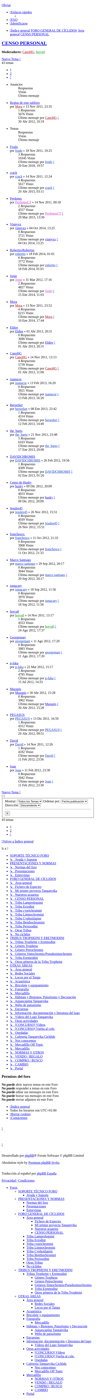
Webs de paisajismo (48, 1334)
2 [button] (11, 73)
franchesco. (17, 534)
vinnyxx (20, 228)
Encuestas (33, 1337)
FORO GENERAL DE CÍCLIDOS (41, 1214)
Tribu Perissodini (37, 1259)
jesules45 (21, 512)
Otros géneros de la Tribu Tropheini (58, 1292)
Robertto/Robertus (22, 250)
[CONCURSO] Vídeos (50, 1352)
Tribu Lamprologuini (40, 1236)
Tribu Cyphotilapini (39, 1251)
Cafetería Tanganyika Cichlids (46, 1363)
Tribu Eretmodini (46, 1289)
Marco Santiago (20, 560)
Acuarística (33, 1311)
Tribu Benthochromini (41, 1255)
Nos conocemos (45, 1367)
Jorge (13, 276)
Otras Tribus (34, 1262)
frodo (18, 150)
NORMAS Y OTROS (49, 1378)
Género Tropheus (46, 1277)
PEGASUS (17, 715)
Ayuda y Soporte (37, 1195)
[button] (10, 77)
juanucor (15, 379)
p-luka (14, 663)
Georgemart (18, 637)
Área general (34, 1217)
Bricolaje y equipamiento (43, 1315)
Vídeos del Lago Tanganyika (54, 1345)
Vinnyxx (15, 224)
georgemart (22, 641)
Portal (30, 1393)
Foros (13, 1187)
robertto (20, 254)
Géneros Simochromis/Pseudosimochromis (63, 1285)
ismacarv (16, 585)
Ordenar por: (65, 801)
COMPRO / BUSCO (48, 1386)
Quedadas (41, 1360)
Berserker (16, 405)
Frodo (14, 147)
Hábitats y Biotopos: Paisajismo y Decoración (56, 1326)
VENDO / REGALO (48, 1382)
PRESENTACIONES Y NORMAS (41, 1199)
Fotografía (33, 1319)
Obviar (6, 5)
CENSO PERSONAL (24, 43)
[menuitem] (14, 19)
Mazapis (15, 689)
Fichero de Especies (48, 1221)
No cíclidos (33, 1266)
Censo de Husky (21, 482)
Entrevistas (33, 1210)
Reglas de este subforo (25, 103)
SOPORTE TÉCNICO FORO (37, 1191)
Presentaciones (36, 1206)
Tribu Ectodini (36, 1240)
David (14, 740)
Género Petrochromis (49, 1281)
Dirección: (23, 805)
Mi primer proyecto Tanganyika (56, 1225)
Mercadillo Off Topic (49, 1371)
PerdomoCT (23, 202)
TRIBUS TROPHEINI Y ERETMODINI (45, 1270)
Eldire (14, 327)
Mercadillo (42, 1322)
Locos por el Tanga (47, 1307)
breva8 (40, 52)
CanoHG (28, 52)
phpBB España (47, 1173)
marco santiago (25, 563)
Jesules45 (16, 508)
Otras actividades (37, 1348)
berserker (21, 409)
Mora (18, 106)
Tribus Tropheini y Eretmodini (46, 1274)
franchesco (22, 538)
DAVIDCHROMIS (22, 456)
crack (13, 172)
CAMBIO (41, 1390)
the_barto (16, 431)
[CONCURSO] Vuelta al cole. (55, 1356)
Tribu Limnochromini (40, 1247)
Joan (13, 766)
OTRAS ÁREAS (29, 1296)
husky (19, 486)
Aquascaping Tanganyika (51, 1330)
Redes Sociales (45, 1304)
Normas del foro (37, 1202)
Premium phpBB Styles (43, 1162)
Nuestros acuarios (46, 1229)
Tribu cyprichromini (39, 1244)
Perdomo (16, 198)
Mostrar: (23, 801)
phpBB (29, 1155)
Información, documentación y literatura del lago (58, 1341)
